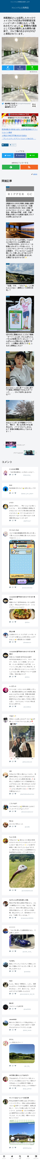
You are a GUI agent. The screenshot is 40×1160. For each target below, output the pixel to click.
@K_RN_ (27, 954)
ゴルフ (5, 145)
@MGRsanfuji (27, 1036)
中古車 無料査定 (11, 1151)
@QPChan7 (27, 409)
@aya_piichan (27, 976)
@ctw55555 (27, 897)
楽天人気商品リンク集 (29, 1145)
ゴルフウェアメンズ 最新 (29, 1140)
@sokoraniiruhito (27, 476)
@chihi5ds (27, 860)
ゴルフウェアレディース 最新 (11, 1146)
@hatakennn (27, 530)
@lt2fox (27, 510)
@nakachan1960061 (27, 806)
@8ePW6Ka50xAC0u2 (27, 682)
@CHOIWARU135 (27, 778)
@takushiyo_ (27, 363)
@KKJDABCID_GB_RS (27, 882)
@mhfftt (27, 715)
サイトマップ (29, 1151)
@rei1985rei (27, 595)
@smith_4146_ (27, 839)
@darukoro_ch (27, 1079)
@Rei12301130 (27, 650)
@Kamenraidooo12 (27, 700)
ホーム (11, 1139)
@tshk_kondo (27, 918)
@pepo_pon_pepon (27, 381)
